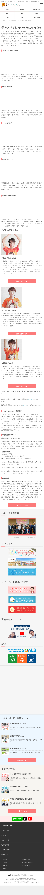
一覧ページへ (22, 760)
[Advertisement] (22, 690)
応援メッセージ (5, 854)
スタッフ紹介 (5, 865)
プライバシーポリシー (27, 862)
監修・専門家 (5, 840)
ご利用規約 (5, 862)
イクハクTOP (5, 830)
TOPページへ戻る (22, 505)
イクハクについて (6, 835)
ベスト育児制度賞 (6, 849)
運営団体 (4, 868)
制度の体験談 (5, 845)
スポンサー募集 (26, 859)
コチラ (30, 399)
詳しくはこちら (22, 281)
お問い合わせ (5, 859)
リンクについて (26, 865)
